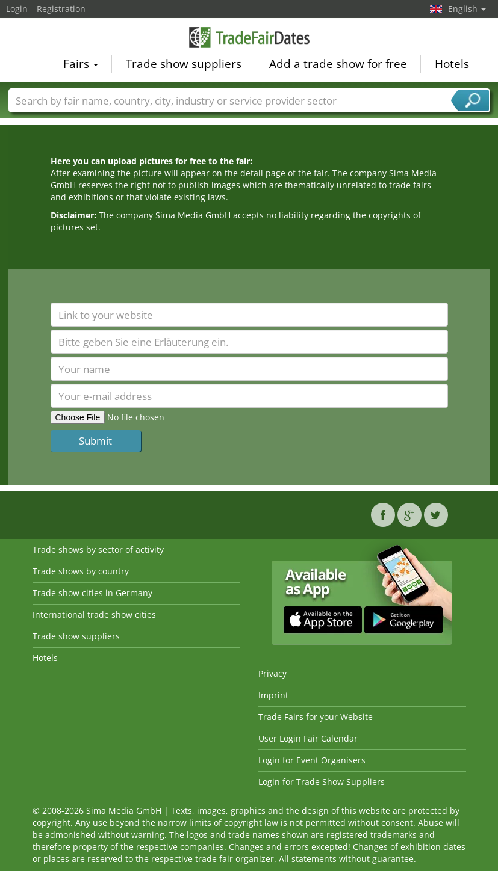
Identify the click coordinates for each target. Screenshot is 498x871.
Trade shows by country (81, 571)
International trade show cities (94, 614)
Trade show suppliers (183, 64)
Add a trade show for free (338, 64)
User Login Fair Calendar (308, 738)
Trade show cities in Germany (92, 593)
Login (17, 8)
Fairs (80, 64)
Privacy (272, 673)
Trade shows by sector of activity (98, 549)
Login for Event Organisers (312, 760)
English (467, 8)
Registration (61, 8)
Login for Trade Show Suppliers (321, 781)
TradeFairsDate (249, 37)
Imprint (273, 695)
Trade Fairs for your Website (315, 716)
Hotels (452, 64)
